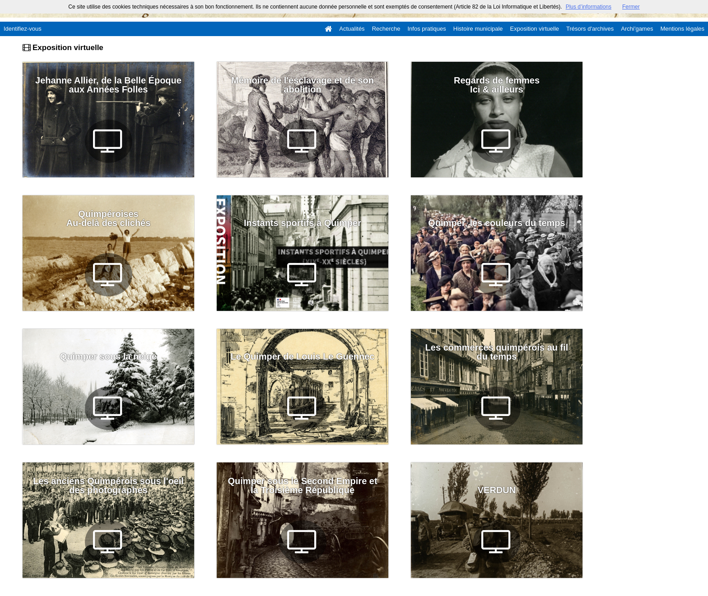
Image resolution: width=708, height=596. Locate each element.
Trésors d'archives (590, 28)
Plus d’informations (588, 7)
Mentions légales (682, 28)
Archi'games (637, 28)
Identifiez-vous (23, 28)
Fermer (631, 7)
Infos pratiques (427, 28)
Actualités (351, 28)
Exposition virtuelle (534, 28)
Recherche (386, 28)
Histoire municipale (478, 28)
